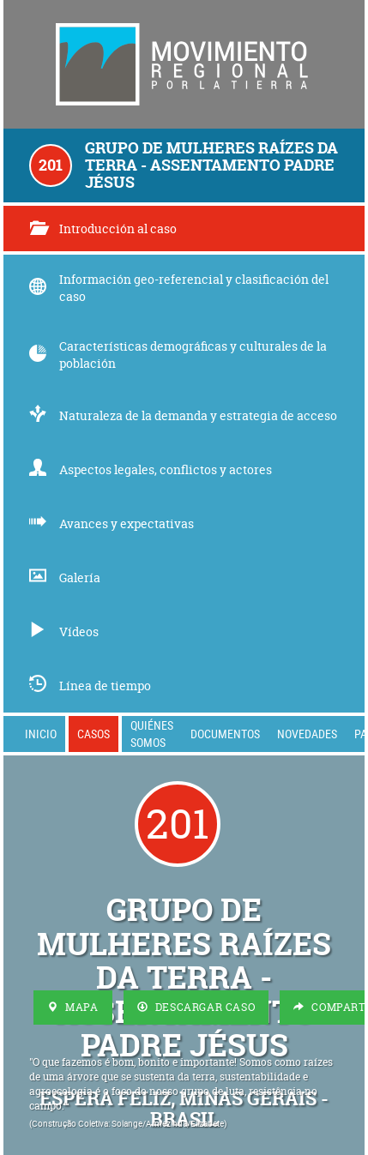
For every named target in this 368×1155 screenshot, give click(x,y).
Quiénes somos (151, 733)
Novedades (307, 733)
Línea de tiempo (90, 685)
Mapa (73, 1007)
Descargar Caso (196, 1007)
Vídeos (64, 631)
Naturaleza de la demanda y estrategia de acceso (183, 415)
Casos (93, 733)
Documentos (225, 733)
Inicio (41, 733)
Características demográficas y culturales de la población (178, 354)
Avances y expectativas (111, 523)
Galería (64, 577)
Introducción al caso (103, 228)
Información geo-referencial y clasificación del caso (179, 287)
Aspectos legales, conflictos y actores (150, 469)
